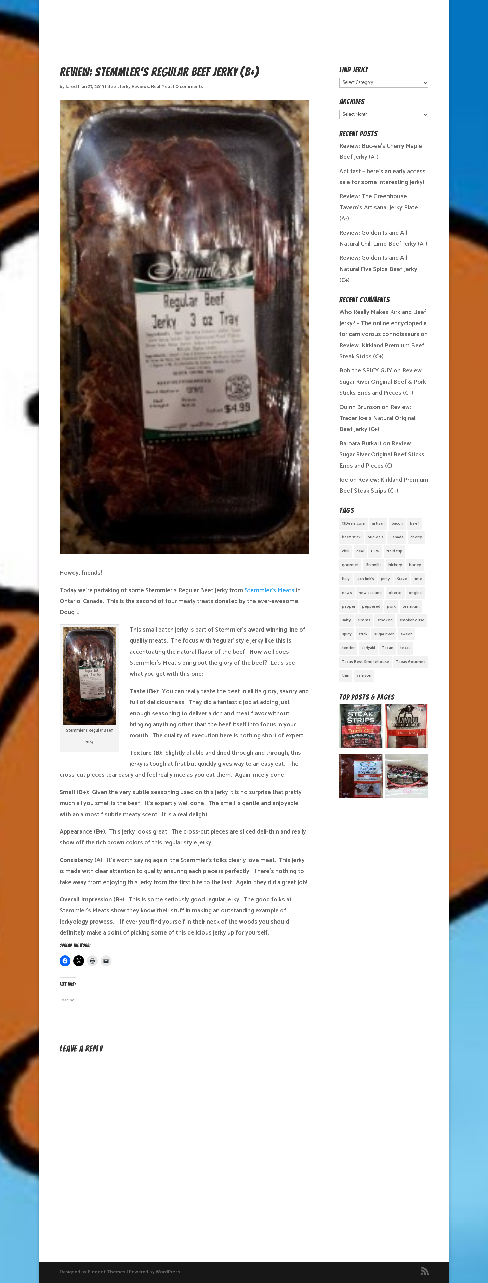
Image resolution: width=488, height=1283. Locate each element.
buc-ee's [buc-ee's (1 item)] (375, 537)
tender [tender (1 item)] (348, 648)
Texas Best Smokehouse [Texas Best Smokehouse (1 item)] (365, 662)
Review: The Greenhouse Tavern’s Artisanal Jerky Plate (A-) (378, 207)
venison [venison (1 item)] (363, 675)
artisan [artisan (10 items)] (378, 523)
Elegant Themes (107, 1272)
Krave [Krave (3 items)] (402, 578)
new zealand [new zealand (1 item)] (370, 592)
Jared (71, 87)
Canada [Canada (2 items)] (397, 537)
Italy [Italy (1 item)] (346, 578)
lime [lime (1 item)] (418, 578)
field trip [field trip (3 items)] (394, 551)
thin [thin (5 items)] (345, 675)
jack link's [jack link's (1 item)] (365, 578)
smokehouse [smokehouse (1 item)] (411, 620)
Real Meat (161, 87)
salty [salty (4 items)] (346, 620)
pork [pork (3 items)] (391, 606)
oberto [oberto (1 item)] (395, 592)
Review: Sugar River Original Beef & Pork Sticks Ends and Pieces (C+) (382, 382)
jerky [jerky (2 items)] (385, 578)
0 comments (189, 87)
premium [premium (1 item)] (411, 606)
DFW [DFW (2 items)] (375, 551)
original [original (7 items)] (416, 592)
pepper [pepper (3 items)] (348, 606)
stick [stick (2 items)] (362, 634)
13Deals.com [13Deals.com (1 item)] (353, 523)
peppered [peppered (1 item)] (371, 606)
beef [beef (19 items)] (414, 523)
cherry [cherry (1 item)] (416, 537)
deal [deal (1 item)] (360, 551)
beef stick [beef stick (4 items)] (351, 537)
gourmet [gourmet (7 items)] (350, 565)
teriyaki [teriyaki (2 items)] (368, 648)
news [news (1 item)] (347, 592)
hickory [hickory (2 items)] (395, 565)
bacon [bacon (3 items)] (397, 523)
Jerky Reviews (134, 87)
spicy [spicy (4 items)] (347, 634)
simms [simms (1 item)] (364, 620)
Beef (112, 87)
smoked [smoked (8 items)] (385, 620)
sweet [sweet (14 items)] (406, 634)
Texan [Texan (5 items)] (387, 648)
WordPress (168, 1272)
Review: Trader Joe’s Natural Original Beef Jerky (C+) (377, 418)
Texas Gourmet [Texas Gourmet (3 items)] (410, 662)
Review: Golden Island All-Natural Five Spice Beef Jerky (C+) (378, 269)
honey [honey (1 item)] (415, 565)
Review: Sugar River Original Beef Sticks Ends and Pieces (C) (381, 455)
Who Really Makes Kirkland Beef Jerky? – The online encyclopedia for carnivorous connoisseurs (383, 323)
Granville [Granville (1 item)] (374, 565)
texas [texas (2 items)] (405, 648)
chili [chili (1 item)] (345, 551)
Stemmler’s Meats (269, 590)
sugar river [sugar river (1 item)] (384, 634)
